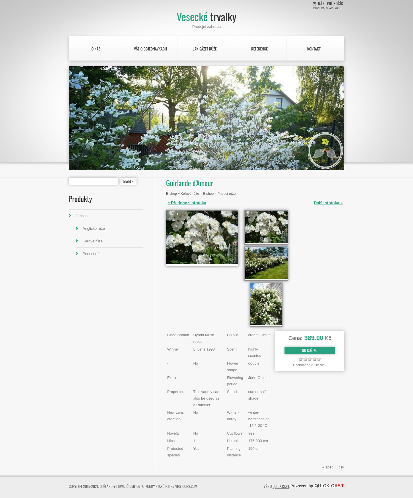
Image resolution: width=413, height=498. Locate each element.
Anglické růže (94, 228)
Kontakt (313, 49)
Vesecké (206, 16)
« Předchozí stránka (186, 203)
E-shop (81, 216)
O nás (96, 49)
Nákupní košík (330, 3)
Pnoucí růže (92, 254)
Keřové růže (93, 241)
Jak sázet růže (205, 49)
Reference (259, 49)
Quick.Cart (280, 486)
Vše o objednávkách (150, 49)
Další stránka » (328, 203)
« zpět (327, 467)
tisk (341, 467)
